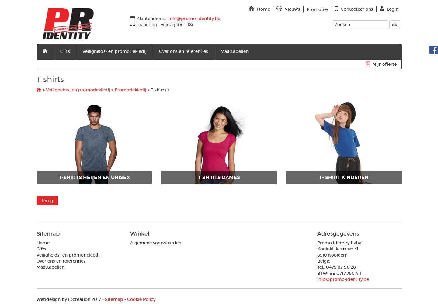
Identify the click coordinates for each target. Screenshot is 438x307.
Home (43, 243)
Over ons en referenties (183, 51)
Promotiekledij (130, 90)
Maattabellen (235, 51)
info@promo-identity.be (343, 279)
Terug (47, 200)
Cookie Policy (141, 299)
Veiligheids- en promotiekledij (114, 51)
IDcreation (63, 299)
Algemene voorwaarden (155, 243)
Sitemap (114, 299)
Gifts (65, 51)
